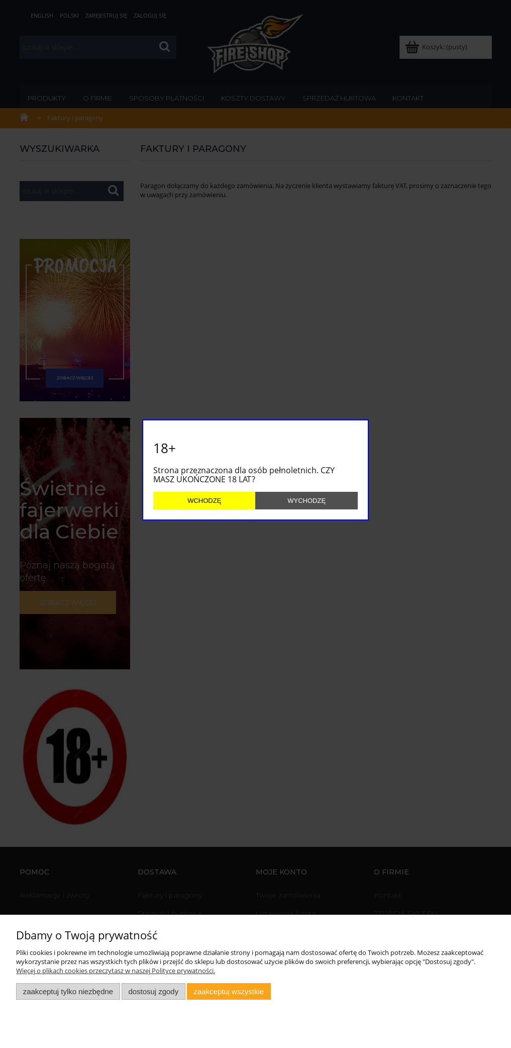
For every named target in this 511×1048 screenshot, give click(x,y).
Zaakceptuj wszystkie (229, 991)
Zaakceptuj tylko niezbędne (68, 991)
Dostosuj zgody (153, 991)
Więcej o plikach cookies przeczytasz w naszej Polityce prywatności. (115, 970)
